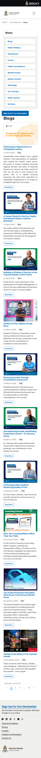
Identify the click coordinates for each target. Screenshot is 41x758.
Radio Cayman (14, 98)
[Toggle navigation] (34, 13)
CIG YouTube (13, 91)
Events (11, 60)
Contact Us (6, 738)
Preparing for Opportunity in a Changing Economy (17, 148)
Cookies (5, 731)
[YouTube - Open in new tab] (18, 719)
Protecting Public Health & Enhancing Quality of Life (16, 486)
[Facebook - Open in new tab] (2, 719)
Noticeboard (13, 54)
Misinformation (14, 73)
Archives (11, 104)
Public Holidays (14, 48)
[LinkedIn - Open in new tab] (6, 719)
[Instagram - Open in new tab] (10, 719)
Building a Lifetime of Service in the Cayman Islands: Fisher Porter (20, 273)
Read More (9, 187)
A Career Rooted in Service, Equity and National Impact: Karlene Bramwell (19, 218)
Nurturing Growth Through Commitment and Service (16, 378)
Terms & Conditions (10, 723)
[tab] (20, 33)
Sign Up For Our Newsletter (15, 113)
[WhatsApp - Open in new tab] (22, 719)
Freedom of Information (11, 734)
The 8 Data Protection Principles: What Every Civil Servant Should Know (19, 595)
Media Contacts (14, 79)
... (24, 688)
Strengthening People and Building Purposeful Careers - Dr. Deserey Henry (20, 433)
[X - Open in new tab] (14, 719)
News (8, 32)
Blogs (10, 41)
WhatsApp (12, 85)
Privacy (5, 727)
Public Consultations (16, 66)
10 (29, 688)
